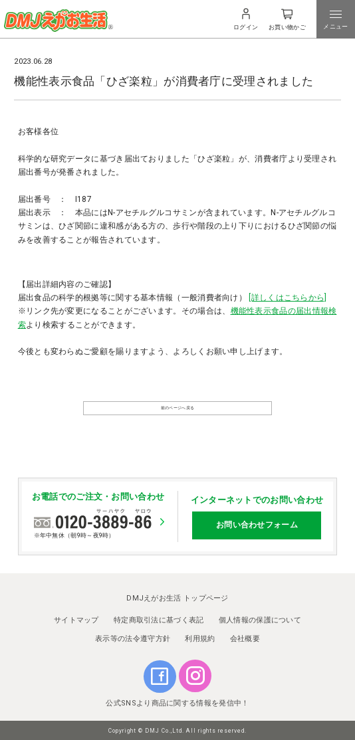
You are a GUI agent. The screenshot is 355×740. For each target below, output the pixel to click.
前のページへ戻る (177, 413)
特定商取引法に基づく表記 (159, 616)
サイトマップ (76, 616)
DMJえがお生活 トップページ (177, 595)
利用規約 (200, 635)
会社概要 (245, 635)
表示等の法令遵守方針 (132, 635)
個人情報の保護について (260, 616)
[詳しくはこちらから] (287, 297)
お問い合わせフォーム (257, 521)
